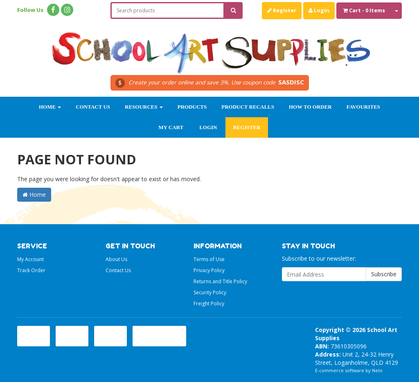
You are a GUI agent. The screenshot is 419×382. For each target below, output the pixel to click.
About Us (116, 259)
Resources (144, 107)
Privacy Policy (209, 270)
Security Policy (210, 292)
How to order (310, 107)
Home (50, 107)
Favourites (363, 107)
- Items (364, 10)
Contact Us (93, 107)
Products (192, 107)
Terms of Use (209, 259)
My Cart (170, 127)
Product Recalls (247, 107)
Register (281, 10)
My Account (30, 259)
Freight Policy (209, 303)
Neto (377, 370)
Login (319, 10)
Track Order (31, 270)
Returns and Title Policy (220, 281)
